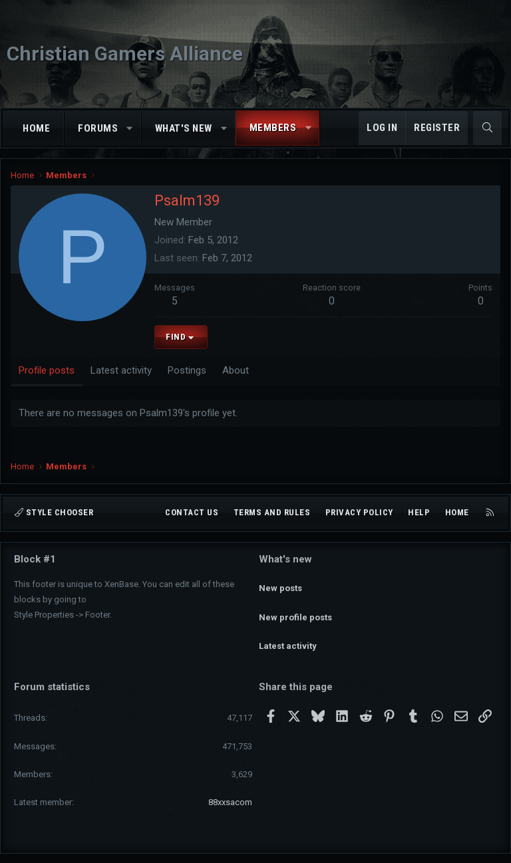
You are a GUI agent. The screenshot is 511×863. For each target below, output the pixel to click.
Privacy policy (359, 512)
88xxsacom (230, 780)
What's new (183, 128)
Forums (98, 128)
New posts (280, 582)
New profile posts (295, 606)
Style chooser (54, 512)
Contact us (191, 512)
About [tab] (235, 370)
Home (36, 128)
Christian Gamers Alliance (125, 53)
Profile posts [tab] (47, 370)
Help (419, 512)
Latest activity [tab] (121, 370)
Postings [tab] (187, 370)
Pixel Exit (387, 847)
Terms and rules (272, 512)
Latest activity (288, 630)
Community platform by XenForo (218, 847)
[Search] (487, 128)
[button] (130, 129)
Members (273, 128)
